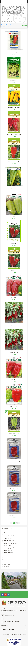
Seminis (5, 559)
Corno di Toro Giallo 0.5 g (14, 107)
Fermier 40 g (14, 243)
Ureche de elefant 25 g (14, 461)
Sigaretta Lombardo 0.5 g (14, 433)
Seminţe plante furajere (9, 543)
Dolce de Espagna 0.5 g (14, 161)
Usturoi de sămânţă (8, 545)
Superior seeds (7, 564)
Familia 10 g (14, 216)
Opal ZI (5, 566)
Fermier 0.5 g (14, 270)
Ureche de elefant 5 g (14, 488)
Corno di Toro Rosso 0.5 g (14, 134)
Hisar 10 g (14, 297)
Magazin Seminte (18, 634)
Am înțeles (24, 25)
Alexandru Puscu (14, 636)
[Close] (26, 1)
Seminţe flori (7, 538)
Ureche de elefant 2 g (14, 515)
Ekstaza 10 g (14, 189)
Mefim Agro (6, 557)
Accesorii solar (7, 550)
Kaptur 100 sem (14, 325)
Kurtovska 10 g (14, 379)
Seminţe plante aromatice (9, 536)
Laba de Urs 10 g (14, 406)
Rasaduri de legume (8, 540)
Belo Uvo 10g (14, 53)
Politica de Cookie (5, 26)
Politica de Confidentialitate (7, 24)
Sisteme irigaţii (7, 548)
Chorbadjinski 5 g (14, 80)
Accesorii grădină (8, 552)
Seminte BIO (7, 541)
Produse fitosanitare (8, 547)
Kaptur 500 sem (14, 352)
